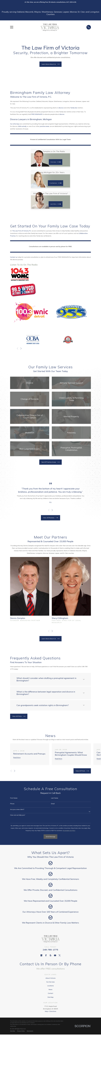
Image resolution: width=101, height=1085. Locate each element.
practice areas (44, 126)
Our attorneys (14, 124)
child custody (22, 126)
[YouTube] (55, 955)
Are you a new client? (17, 809)
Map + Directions (50, 1011)
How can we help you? (17, 815)
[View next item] (21, 348)
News (50, 989)
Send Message (50, 836)
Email (53, 804)
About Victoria (50, 978)
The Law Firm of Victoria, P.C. (21, 231)
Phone (12, 804)
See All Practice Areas (50, 462)
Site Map (50, 997)
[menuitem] (12, 1031)
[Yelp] (50, 955)
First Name (13, 798)
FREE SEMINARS (36, 114)
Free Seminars (55, 183)
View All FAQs (18, 716)
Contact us (13, 257)
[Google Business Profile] (41, 955)
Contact (50, 993)
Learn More (55, 204)
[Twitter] (60, 955)
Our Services (50, 982)
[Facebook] (46, 955)
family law (74, 108)
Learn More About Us (50, 64)
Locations (50, 986)
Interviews (55, 162)
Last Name (54, 798)
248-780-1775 (50, 949)
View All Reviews (50, 518)
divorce (61, 108)
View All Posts (82, 771)
